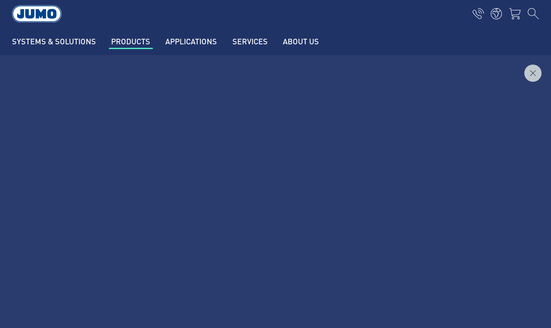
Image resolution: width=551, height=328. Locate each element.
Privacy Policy (52, 278)
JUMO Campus (180, 213)
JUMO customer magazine (198, 196)
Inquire (520, 103)
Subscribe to (488, 210)
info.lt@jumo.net (80, 227)
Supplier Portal (181, 180)
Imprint (42, 261)
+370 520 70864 (66, 216)
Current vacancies (185, 163)
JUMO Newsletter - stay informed (338, 196)
